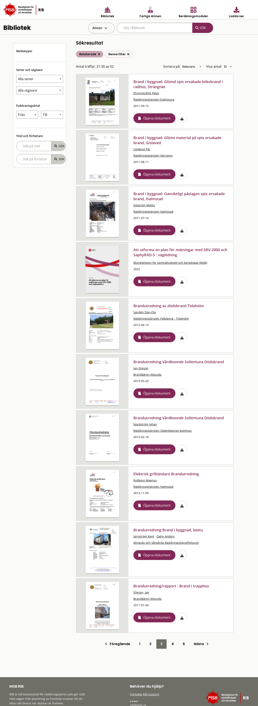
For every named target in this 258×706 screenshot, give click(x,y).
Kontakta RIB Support (144, 694)
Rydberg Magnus (145, 480)
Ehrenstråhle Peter (146, 93)
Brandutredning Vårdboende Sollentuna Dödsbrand (178, 361)
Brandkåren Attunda (147, 375)
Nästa (201, 644)
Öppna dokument (156, 118)
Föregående (117, 644)
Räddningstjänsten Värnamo (153, 155)
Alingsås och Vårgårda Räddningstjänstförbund (166, 543)
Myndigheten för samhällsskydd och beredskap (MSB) (170, 263)
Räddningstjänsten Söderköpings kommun (162, 431)
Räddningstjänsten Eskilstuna (153, 99)
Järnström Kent (143, 536)
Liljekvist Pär (141, 149)
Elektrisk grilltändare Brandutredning (166, 473)
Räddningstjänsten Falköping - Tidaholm (161, 318)
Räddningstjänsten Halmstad (153, 212)
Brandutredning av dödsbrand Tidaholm (168, 305)
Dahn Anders (166, 536)
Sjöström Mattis (144, 205)
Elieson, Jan (141, 592)
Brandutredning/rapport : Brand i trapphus (171, 585)
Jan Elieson (140, 368)
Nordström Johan (145, 424)
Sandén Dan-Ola (144, 312)
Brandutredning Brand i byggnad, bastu (168, 529)
